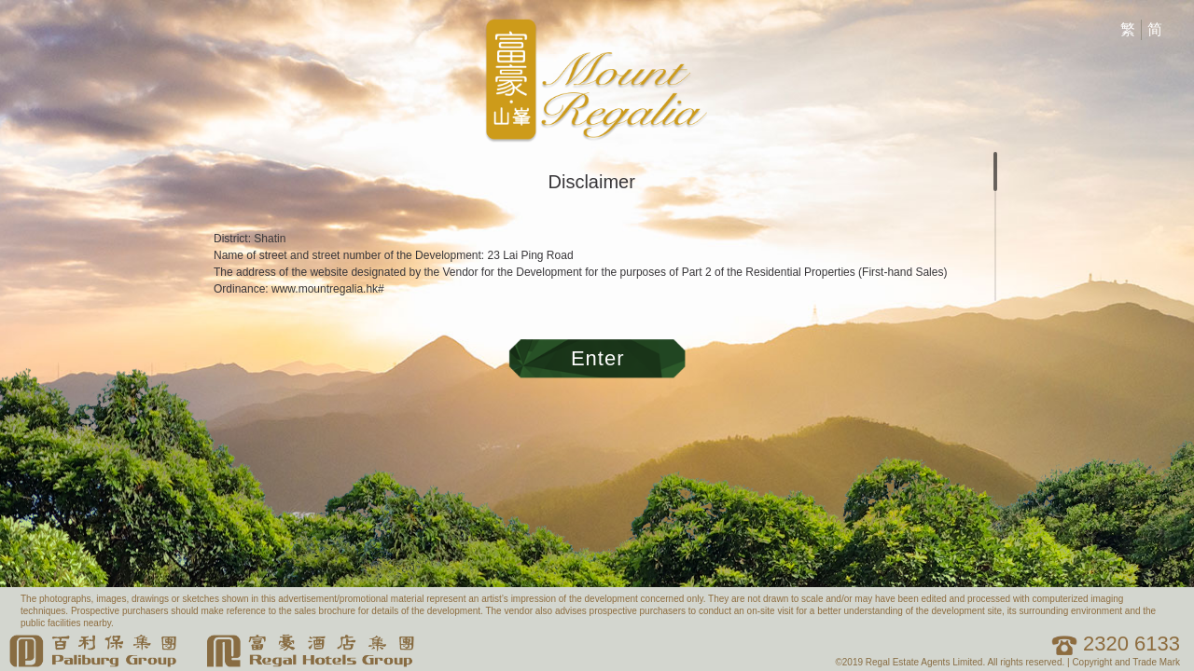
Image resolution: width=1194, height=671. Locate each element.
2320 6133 (1115, 643)
